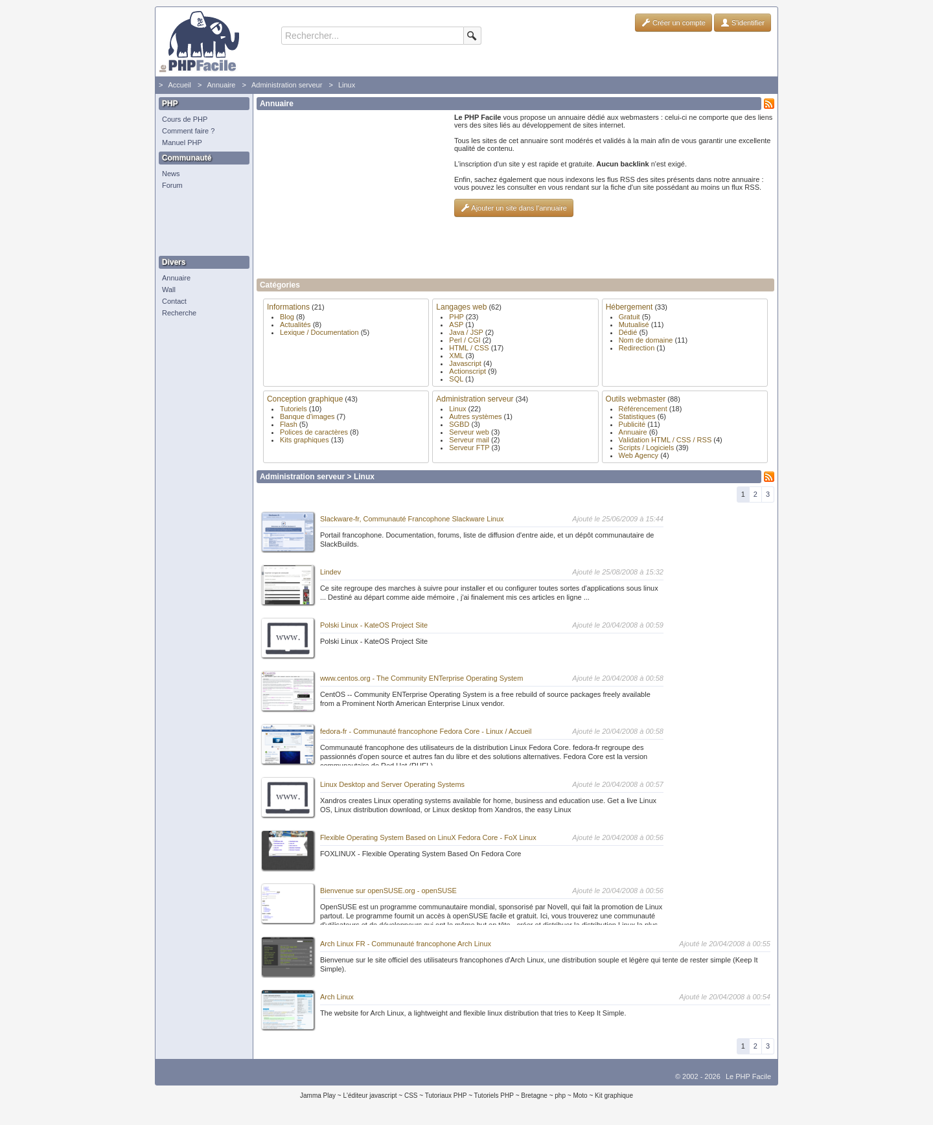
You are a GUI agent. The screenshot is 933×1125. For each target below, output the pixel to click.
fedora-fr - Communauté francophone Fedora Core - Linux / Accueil (426, 731)
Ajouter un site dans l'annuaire (514, 207)
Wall (169, 289)
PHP (456, 317)
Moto (580, 1095)
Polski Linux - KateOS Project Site (374, 625)
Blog (287, 317)
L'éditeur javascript (370, 1095)
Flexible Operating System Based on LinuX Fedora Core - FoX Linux (428, 837)
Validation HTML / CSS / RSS (665, 440)
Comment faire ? (188, 131)
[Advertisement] (201, 223)
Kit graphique (614, 1095)
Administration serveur (286, 85)
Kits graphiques (304, 440)
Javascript (465, 363)
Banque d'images (307, 416)
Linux (346, 85)
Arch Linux (337, 997)
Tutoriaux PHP (446, 1095)
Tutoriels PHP (494, 1095)
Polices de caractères (314, 432)
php (560, 1095)
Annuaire (221, 85)
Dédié (628, 332)
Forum (172, 185)
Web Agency (639, 455)
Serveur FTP (469, 447)
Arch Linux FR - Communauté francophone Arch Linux (405, 944)
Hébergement (629, 307)
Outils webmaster (636, 398)
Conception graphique (305, 398)
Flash (288, 424)
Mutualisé (634, 324)
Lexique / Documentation (319, 332)
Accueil (179, 85)
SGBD (459, 424)
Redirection (637, 348)
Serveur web (469, 432)
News (171, 173)
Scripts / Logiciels (646, 447)
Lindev (330, 572)
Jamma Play (318, 1095)
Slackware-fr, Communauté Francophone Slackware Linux (412, 519)
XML (456, 355)
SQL (456, 379)
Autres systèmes (475, 416)
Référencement (643, 409)
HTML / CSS (469, 348)
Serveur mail (469, 440)
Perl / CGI (464, 340)
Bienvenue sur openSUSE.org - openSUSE (388, 890)
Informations (288, 307)
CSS (411, 1095)
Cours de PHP (184, 119)
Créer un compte (673, 22)
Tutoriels (293, 409)
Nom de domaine (646, 340)
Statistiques (637, 416)
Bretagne (534, 1095)
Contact (174, 301)
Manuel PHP (182, 142)
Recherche (179, 313)
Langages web (461, 307)
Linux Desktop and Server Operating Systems (392, 784)
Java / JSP (466, 332)
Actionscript (467, 371)
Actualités (295, 324)
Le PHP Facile (748, 1076)
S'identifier (742, 22)
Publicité (632, 424)
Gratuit (629, 317)
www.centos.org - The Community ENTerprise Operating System (421, 678)
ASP (456, 324)
